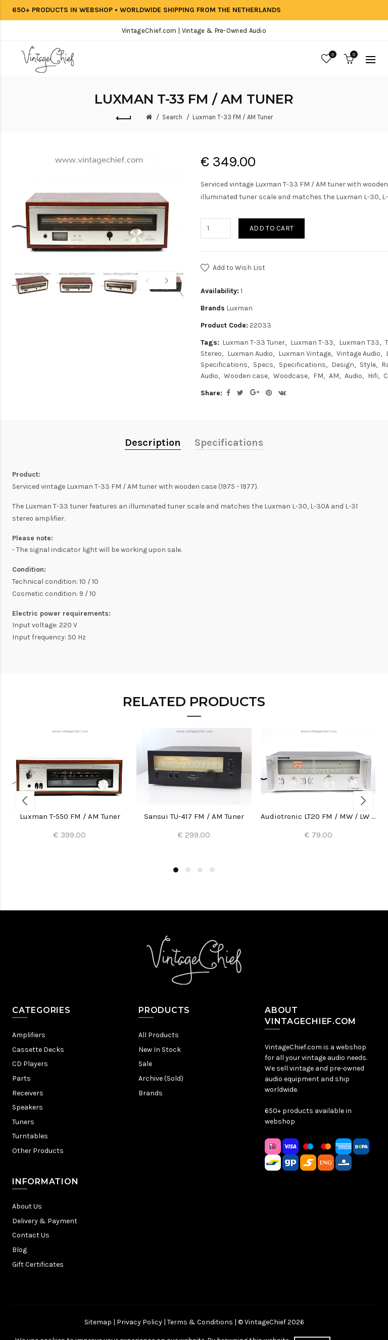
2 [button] (187, 869)
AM (334, 376)
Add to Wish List (239, 267)
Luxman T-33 (311, 342)
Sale (145, 1063)
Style (368, 364)
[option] (32, 283)
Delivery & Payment (44, 1221)
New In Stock (159, 1049)
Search (172, 117)
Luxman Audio (250, 353)
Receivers (27, 1093)
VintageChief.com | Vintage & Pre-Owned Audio (194, 30)
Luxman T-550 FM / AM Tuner (70, 816)
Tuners (23, 1122)
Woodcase (290, 376)
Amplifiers (28, 1035)
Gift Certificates (38, 1264)
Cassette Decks (38, 1049)
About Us (27, 1206)
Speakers (27, 1107)
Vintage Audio (358, 353)
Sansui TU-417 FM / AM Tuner (194, 816)
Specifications (302, 364)
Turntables (30, 1136)
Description (153, 442)
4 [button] (212, 869)
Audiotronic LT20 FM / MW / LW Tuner (318, 816)
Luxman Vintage (304, 353)
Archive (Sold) (160, 1078)
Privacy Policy (139, 1322)
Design (342, 364)
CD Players (30, 1063)
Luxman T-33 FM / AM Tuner (232, 117)
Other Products (38, 1150)
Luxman (239, 308)
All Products (158, 1035)
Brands (150, 1093)
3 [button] (200, 869)
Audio (353, 376)
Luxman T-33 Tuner (253, 342)
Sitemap (98, 1322)
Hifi (373, 376)
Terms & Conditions (200, 1322)
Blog (19, 1249)
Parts (21, 1078)
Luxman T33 (359, 342)
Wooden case (246, 376)
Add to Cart (272, 228)
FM (318, 376)
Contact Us (31, 1235)
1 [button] (175, 869)
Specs (263, 364)
